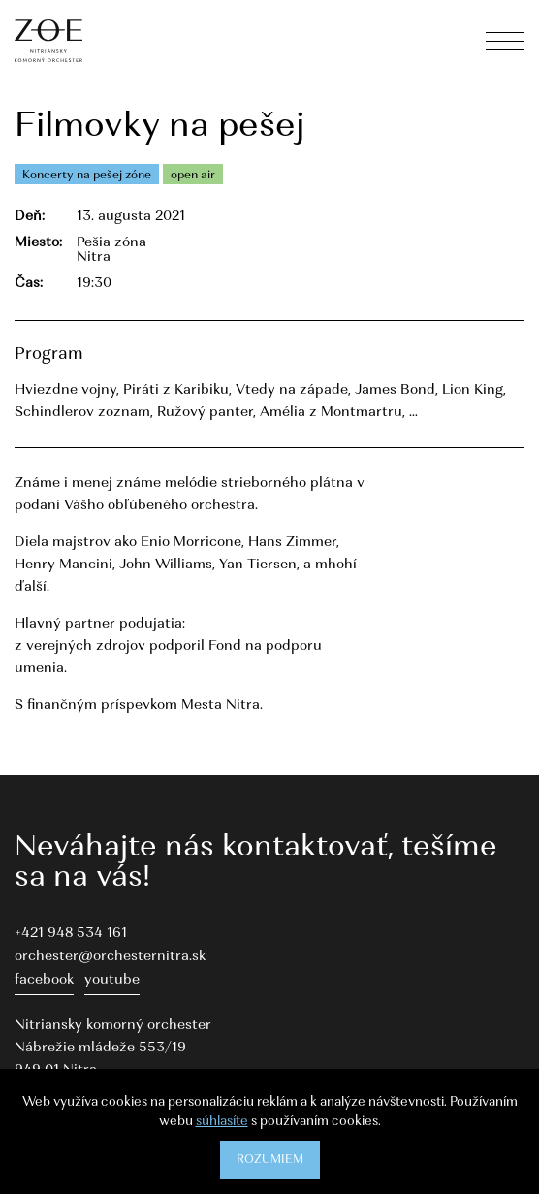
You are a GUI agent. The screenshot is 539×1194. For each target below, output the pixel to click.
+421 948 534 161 (71, 933)
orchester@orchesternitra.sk (110, 957)
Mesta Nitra (220, 705)
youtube (112, 980)
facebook (44, 980)
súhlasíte (222, 1121)
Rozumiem (270, 1160)
